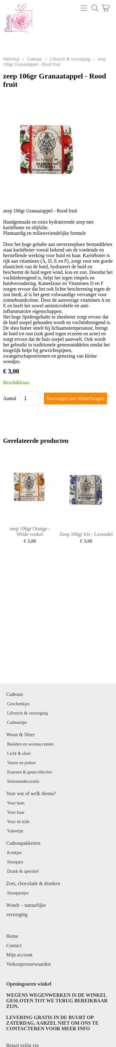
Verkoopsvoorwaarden (28, 964)
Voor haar (15, 812)
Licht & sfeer (19, 753)
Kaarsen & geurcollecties (29, 771)
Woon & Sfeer (20, 734)
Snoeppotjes (18, 892)
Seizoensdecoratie (23, 781)
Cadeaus (34, 58)
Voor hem (15, 802)
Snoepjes (15, 861)
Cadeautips (17, 722)
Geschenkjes (18, 703)
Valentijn (15, 830)
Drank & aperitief (23, 871)
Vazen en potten (21, 762)
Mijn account (19, 954)
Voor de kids (18, 821)
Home (12, 936)
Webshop (11, 58)
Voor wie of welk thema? (31, 793)
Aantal (9, 398)
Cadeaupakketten (23, 843)
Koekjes (14, 852)
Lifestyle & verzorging (69, 58)
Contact (14, 945)
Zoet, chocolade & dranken (33, 883)
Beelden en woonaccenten (30, 744)
